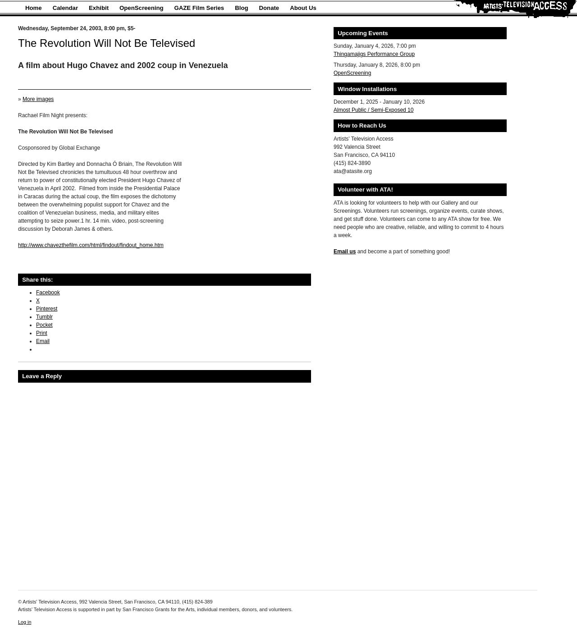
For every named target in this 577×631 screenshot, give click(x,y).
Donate (269, 8)
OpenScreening (141, 8)
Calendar (65, 8)
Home (33, 8)
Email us (345, 251)
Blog (241, 8)
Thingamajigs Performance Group (374, 54)
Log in (24, 622)
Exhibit (99, 8)
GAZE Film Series (199, 8)
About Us (303, 8)
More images (38, 99)
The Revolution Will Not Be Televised (106, 43)
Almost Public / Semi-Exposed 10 (373, 110)
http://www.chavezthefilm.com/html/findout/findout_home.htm (91, 245)
